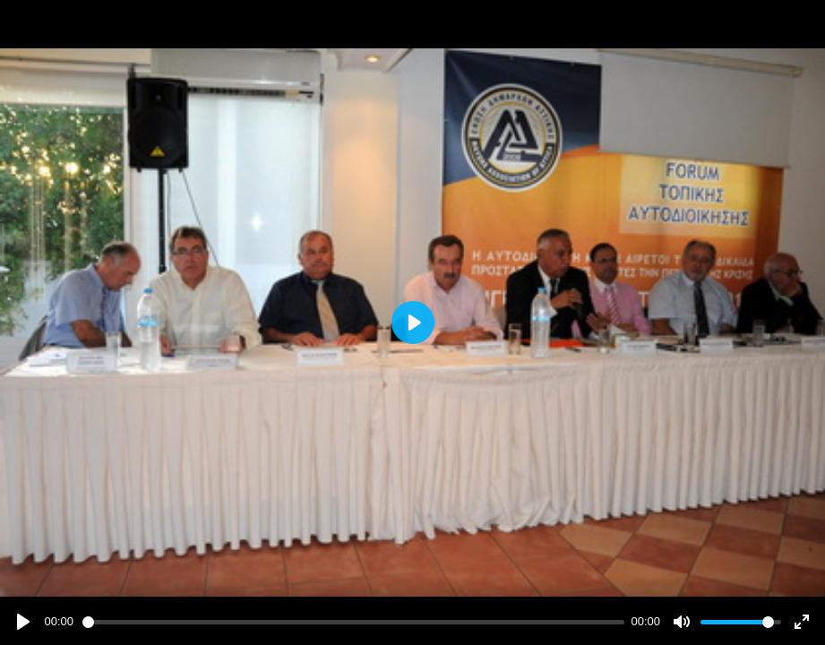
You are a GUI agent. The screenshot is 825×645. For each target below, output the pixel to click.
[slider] (353, 622)
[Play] (23, 621)
